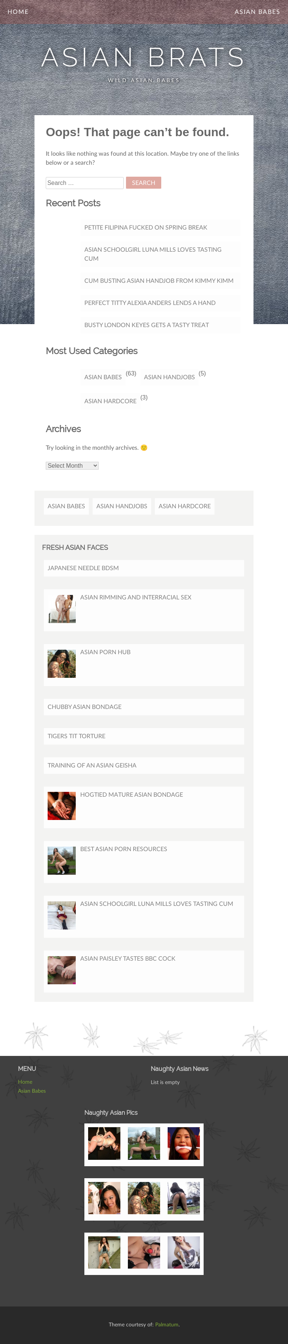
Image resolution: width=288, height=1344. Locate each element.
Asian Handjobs (169, 377)
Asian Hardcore (110, 401)
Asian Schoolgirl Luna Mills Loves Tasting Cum (153, 254)
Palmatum (166, 1324)
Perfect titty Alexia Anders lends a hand (150, 303)
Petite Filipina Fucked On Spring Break (145, 228)
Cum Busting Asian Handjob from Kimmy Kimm (159, 281)
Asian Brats (144, 57)
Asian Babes (257, 12)
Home (18, 12)
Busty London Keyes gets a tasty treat (146, 325)
